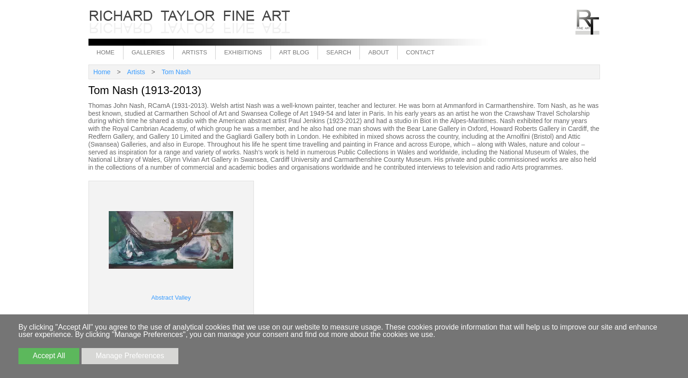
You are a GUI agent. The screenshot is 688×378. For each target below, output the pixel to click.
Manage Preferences (130, 356)
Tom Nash (176, 72)
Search (338, 52)
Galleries (148, 52)
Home (106, 52)
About (378, 52)
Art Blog (294, 52)
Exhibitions (243, 52)
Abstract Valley (171, 297)
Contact (420, 52)
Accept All (49, 356)
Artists (194, 52)
